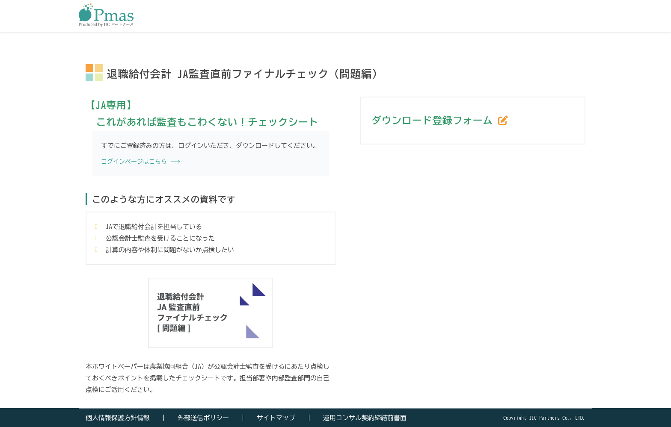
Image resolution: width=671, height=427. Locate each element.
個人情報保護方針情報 (118, 418)
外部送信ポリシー (203, 418)
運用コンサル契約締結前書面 (365, 418)
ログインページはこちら (134, 162)
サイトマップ (276, 418)
